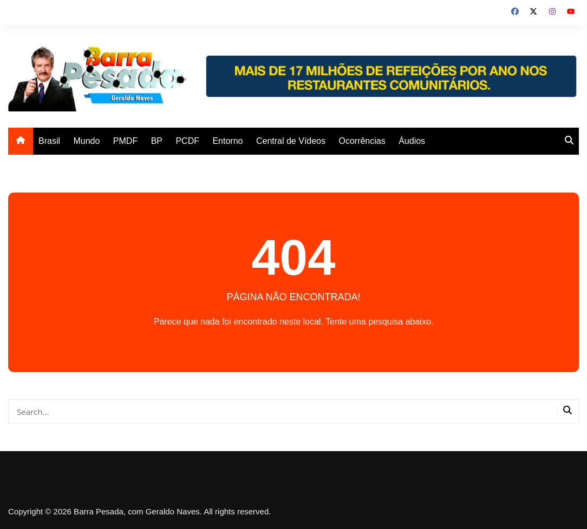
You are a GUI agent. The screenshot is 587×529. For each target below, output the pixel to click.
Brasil (49, 141)
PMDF (125, 141)
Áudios (412, 141)
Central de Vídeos (290, 141)
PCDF (187, 141)
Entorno (227, 141)
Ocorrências (361, 141)
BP (156, 141)
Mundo (86, 141)
